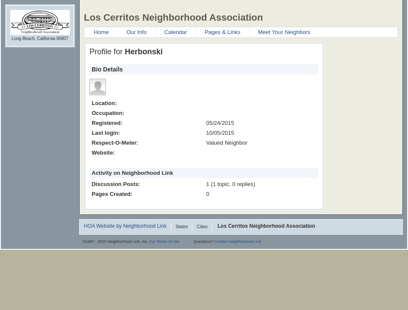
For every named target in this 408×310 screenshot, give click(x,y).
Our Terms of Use (164, 241)
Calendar (175, 32)
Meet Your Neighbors (284, 32)
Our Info (137, 32)
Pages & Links (222, 32)
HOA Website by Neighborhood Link (125, 226)
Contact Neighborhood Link (237, 241)
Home (101, 32)
